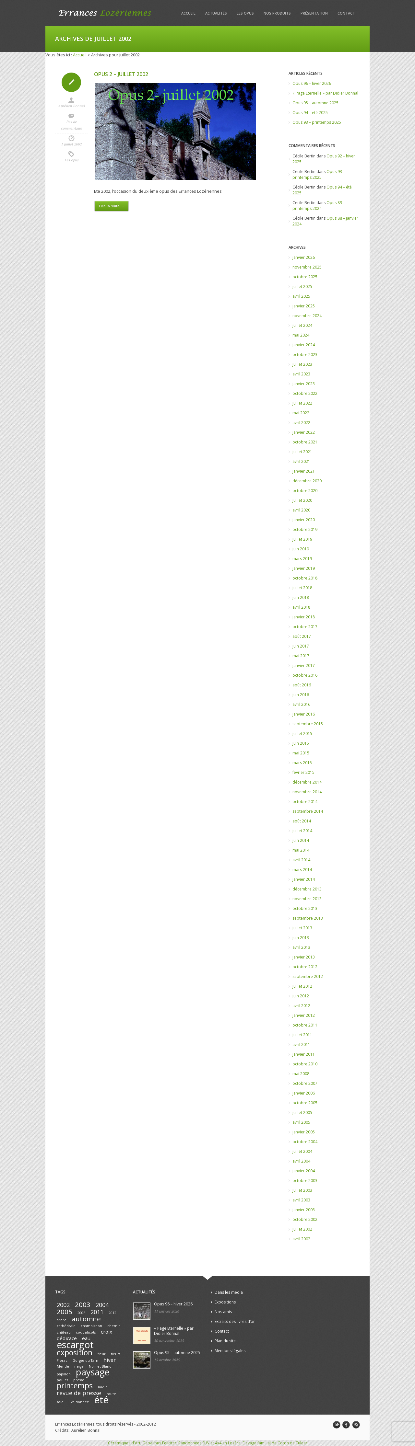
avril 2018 (301, 607)
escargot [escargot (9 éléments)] (75, 1344)
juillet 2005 (302, 1112)
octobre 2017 (304, 626)
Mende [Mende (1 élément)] (63, 1366)
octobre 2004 (304, 1141)
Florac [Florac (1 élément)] (62, 1360)
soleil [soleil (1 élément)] (61, 1402)
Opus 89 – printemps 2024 (318, 205)
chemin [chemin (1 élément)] (114, 1326)
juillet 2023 (302, 364)
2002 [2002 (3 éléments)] (63, 1305)
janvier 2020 (303, 519)
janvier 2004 (303, 1171)
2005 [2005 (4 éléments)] (64, 1311)
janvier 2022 (303, 432)
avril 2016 (301, 704)
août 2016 (301, 685)
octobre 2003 (304, 1180)
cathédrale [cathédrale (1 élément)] (66, 1326)
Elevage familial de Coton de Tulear (275, 1443)
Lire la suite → (111, 205)
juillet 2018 (302, 588)
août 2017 (301, 636)
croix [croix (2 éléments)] (106, 1331)
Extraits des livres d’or (235, 1321)
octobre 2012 (304, 967)
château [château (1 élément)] (64, 1332)
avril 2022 (301, 422)
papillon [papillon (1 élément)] (64, 1374)
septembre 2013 (307, 918)
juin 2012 (300, 996)
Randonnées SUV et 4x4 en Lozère (209, 1443)
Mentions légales (230, 1350)
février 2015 (303, 772)
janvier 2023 (303, 383)
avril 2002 (301, 1239)
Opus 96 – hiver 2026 (311, 83)
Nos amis (223, 1311)
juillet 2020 (302, 500)
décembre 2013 (307, 889)
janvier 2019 (303, 568)
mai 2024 (300, 335)
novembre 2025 (307, 267)
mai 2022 (300, 413)
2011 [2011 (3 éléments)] (96, 1312)
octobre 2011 (304, 1025)
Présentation (314, 13)
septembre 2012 (307, 976)
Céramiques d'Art (124, 1443)
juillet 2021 (302, 451)
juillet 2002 (302, 1229)
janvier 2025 (303, 306)
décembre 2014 (307, 782)
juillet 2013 (302, 928)
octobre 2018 (304, 578)
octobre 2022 (304, 393)
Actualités (216, 13)
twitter (336, 1425)
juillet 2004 (302, 1151)
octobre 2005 (304, 1103)
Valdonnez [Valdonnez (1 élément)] (80, 1402)
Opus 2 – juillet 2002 (121, 74)
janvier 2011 (303, 1054)
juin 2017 (300, 646)
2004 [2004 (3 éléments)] (102, 1305)
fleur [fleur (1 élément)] (102, 1354)
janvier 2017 (303, 665)
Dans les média (229, 1292)
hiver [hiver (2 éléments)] (109, 1360)
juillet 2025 (302, 286)
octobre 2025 (304, 277)
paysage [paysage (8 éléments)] (93, 1372)
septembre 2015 (307, 724)
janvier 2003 (303, 1209)
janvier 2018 (303, 617)
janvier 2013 (303, 957)
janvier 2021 (303, 471)
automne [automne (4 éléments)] (86, 1318)
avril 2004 (301, 1161)
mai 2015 (300, 753)
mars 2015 (302, 762)
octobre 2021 (304, 442)
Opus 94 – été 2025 (310, 112)
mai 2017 (300, 656)
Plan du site (225, 1341)
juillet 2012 (302, 986)
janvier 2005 (303, 1132)
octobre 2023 (304, 354)
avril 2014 (301, 860)
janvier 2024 (303, 345)
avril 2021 (301, 461)
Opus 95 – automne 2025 (315, 103)
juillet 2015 (302, 733)
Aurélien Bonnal (71, 106)
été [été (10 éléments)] (101, 1399)
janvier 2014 (303, 879)
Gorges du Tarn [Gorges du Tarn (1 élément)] (85, 1360)
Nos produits (277, 13)
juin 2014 (300, 840)
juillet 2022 (302, 403)
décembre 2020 (307, 481)
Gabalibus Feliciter (159, 1443)
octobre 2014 (304, 801)
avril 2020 (301, 510)
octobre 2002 (304, 1219)
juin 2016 (300, 694)
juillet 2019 (302, 539)
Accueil (188, 13)
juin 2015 (300, 743)
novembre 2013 (307, 898)
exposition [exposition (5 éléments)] (74, 1353)
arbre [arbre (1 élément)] (61, 1320)
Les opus (245, 13)
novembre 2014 (307, 792)
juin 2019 (300, 549)
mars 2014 (302, 869)
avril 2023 (301, 374)
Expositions (225, 1302)
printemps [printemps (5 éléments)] (75, 1386)
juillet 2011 (302, 1035)
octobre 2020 (304, 490)
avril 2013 (301, 947)
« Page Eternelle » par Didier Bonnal (325, 93)
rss (356, 1425)
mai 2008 (300, 1073)
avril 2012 (301, 1005)
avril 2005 (301, 1122)
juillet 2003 (302, 1190)
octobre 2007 (304, 1083)
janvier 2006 (303, 1093)
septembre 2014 (307, 811)
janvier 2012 (303, 1015)
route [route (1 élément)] (111, 1394)
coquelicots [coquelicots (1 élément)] (86, 1332)
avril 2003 (301, 1200)
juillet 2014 (302, 830)
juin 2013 (300, 937)
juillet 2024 (302, 325)
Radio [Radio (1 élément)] (103, 1387)
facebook (346, 1425)
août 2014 (301, 821)
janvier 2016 (303, 714)
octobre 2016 (304, 675)
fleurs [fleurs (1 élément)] (115, 1354)
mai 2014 (300, 850)
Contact (346, 13)
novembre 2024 (307, 315)
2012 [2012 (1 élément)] (112, 1313)
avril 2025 (301, 296)
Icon (71, 82)
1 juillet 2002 (71, 144)
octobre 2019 (304, 529)
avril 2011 (301, 1044)
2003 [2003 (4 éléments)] (82, 1304)
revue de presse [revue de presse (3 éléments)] (79, 1393)
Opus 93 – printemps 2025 (316, 122)
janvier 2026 (303, 257)
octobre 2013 (304, 908)
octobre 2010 (304, 1064)
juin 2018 (300, 597)
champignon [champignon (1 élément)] (91, 1326)
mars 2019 (302, 558)
